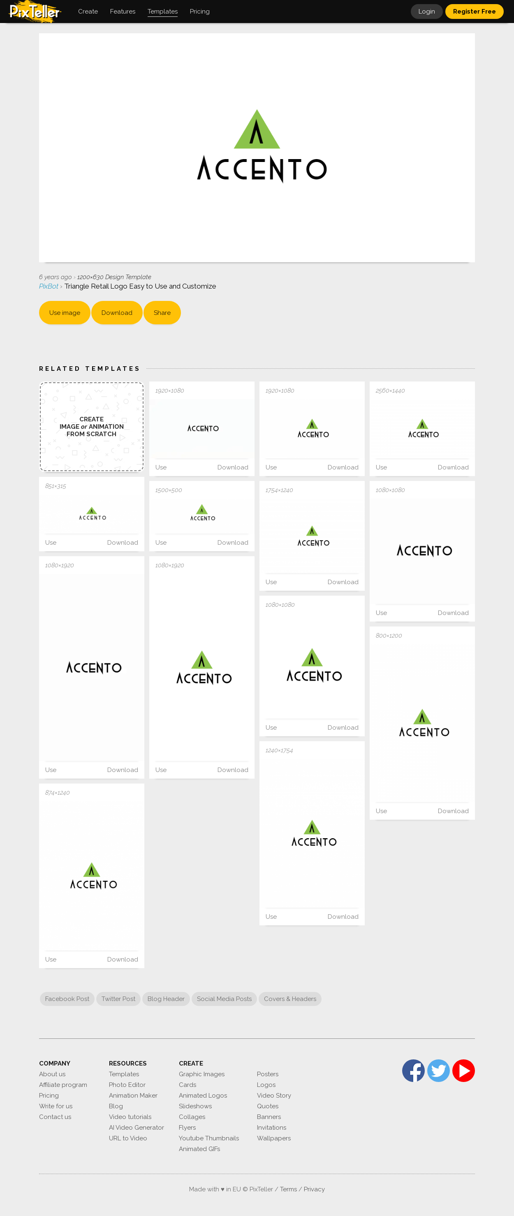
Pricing (49, 1095)
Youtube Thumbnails (209, 1138)
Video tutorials (130, 1117)
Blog (116, 1106)
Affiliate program (63, 1085)
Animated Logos (203, 1095)
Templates (124, 1074)
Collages (192, 1117)
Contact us (55, 1117)
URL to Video (128, 1138)
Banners (269, 1117)
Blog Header (166, 999)
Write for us (55, 1106)
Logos (266, 1085)
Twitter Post (118, 999)
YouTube (463, 1070)
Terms (288, 1189)
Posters (267, 1074)
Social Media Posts (224, 999)
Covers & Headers (290, 999)
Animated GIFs (199, 1149)
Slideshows (195, 1106)
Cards (187, 1085)
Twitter (438, 1070)
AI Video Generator (136, 1127)
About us (52, 1074)
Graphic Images (202, 1074)
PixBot (49, 286)
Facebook (413, 1070)
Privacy (314, 1189)
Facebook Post (67, 999)
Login (427, 11)
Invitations (271, 1127)
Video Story (274, 1095)
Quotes (267, 1106)
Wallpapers (274, 1138)
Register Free (474, 11)
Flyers (187, 1127)
